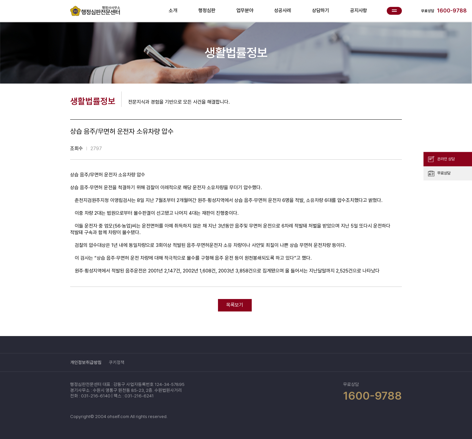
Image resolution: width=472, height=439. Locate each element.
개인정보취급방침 (86, 362)
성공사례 (282, 10)
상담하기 (320, 10)
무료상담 (443, 173)
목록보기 (234, 305)
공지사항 (358, 10)
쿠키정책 (117, 362)
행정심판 (206, 10)
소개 (173, 10)
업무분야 (244, 10)
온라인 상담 (446, 158)
